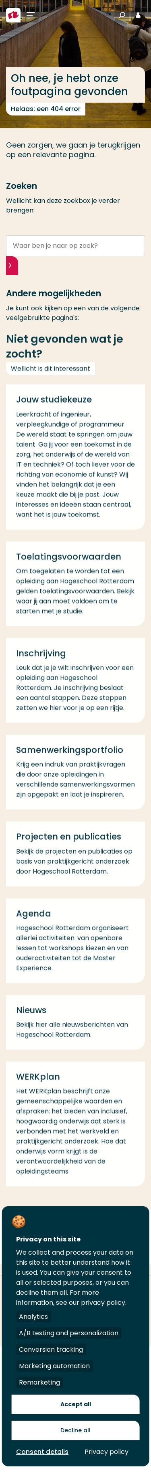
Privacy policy (106, 1451)
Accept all (75, 1404)
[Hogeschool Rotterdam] (13, 15)
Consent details (42, 1451)
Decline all (75, 1430)
